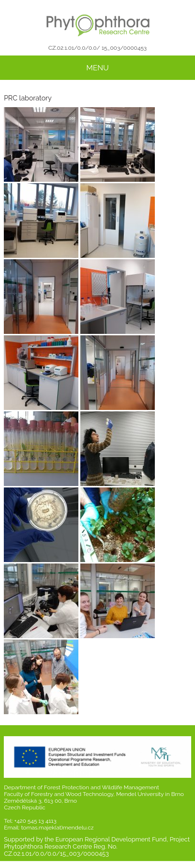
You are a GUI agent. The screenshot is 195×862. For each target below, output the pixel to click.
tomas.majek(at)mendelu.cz (57, 827)
